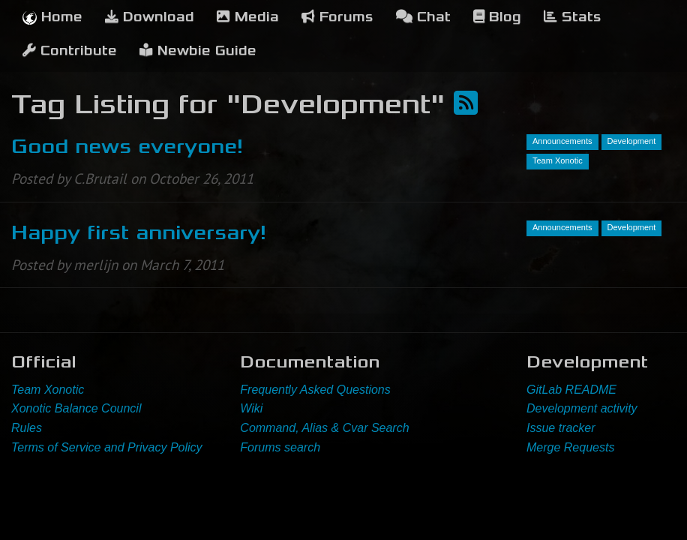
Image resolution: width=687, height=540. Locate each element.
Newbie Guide (198, 50)
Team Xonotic (47, 389)
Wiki (251, 408)
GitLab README (571, 389)
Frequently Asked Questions (315, 389)
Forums (338, 17)
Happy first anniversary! (138, 232)
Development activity (582, 408)
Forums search (280, 447)
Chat (423, 17)
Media (248, 17)
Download (149, 17)
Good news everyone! (127, 146)
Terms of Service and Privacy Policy (106, 447)
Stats (573, 17)
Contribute (69, 50)
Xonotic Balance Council (76, 408)
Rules (26, 428)
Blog (497, 17)
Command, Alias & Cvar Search (324, 428)
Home (52, 17)
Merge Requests (570, 447)
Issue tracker (561, 428)
